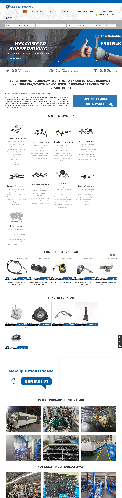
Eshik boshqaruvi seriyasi (16, 137)
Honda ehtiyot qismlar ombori (24, 494)
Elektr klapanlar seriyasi (38, 141)
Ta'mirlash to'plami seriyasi (38, 182)
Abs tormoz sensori (84, 472)
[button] (58, 61)
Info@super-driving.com (17, 481)
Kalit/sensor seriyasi (83, 139)
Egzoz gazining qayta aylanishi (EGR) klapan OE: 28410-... (106, 244)
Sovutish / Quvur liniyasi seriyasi (106, 139)
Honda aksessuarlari (10, 494)
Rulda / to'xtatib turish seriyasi (61, 184)
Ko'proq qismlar (83, 183)
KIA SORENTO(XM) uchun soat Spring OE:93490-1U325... (61, 244)
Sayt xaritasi (18, 491)
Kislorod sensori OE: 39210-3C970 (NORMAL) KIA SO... (84, 244)
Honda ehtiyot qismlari (39, 494)
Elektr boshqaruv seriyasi (61, 141)
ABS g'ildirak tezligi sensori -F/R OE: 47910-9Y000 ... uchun (17, 244)
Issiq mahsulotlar (9, 491)
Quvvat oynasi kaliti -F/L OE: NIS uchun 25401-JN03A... (39, 244)
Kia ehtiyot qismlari (62, 494)
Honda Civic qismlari (50, 494)
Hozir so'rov (50, 479)
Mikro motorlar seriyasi (16, 183)
